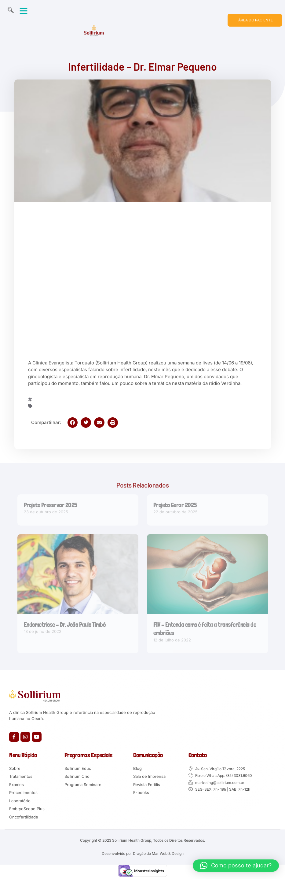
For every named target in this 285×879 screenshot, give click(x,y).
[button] (23, 10)
